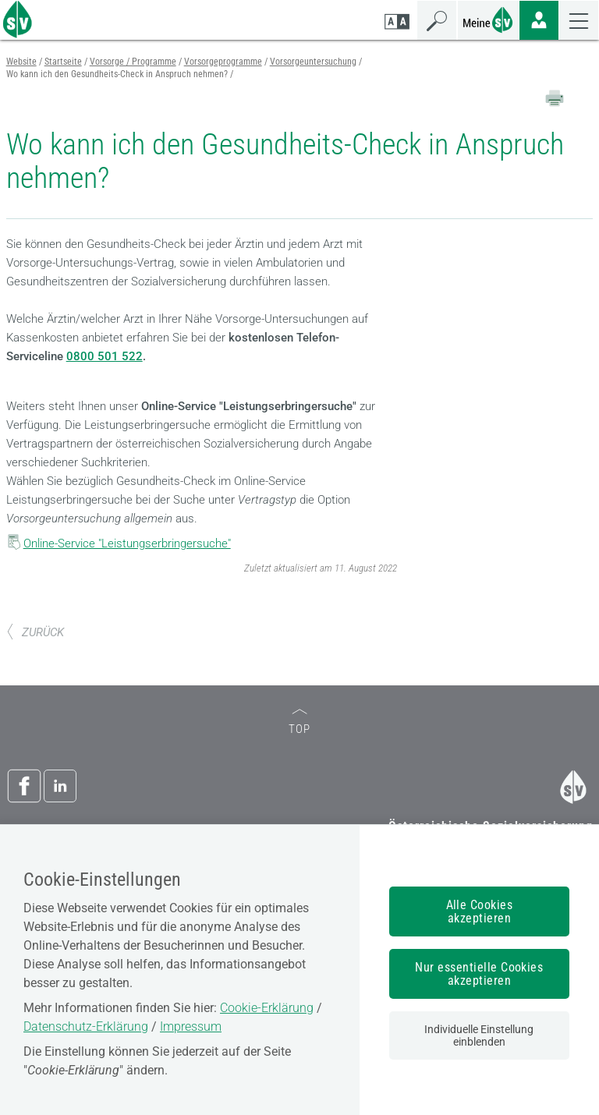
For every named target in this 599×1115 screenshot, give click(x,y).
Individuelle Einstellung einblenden (478, 1035)
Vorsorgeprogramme (223, 61)
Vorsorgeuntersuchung (313, 61)
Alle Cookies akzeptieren (479, 911)
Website (21, 61)
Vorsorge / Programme (133, 61)
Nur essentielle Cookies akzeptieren (479, 974)
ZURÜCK (35, 632)
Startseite (63, 61)
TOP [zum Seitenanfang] (299, 722)
